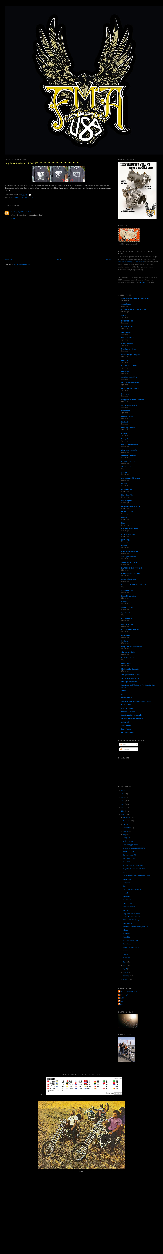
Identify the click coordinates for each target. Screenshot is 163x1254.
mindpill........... (126, 602)
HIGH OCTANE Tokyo (129, 529)
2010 (123, 811)
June (125, 962)
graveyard (126, 883)
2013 (123, 801)
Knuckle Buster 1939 (128, 366)
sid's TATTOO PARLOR (130, 678)
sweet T (125, 893)
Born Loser (125, 371)
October (126, 824)
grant (121, 1001)
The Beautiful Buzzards (129, 669)
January (126, 979)
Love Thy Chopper (128, 427)
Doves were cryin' (129, 907)
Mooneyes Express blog (129, 682)
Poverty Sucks (126, 698)
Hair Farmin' (127, 879)
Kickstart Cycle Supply (129, 461)
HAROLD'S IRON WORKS (131, 568)
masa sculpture (126, 500)
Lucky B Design (127, 416)
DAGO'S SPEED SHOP (130, 630)
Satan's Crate (126, 705)
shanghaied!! (126, 663)
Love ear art (125, 411)
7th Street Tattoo (127, 708)
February (126, 976)
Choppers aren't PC (129, 855)
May (125, 965)
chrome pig (127, 896)
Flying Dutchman (127, 732)
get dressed (27, 197)
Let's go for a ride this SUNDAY (134, 848)
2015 (123, 794)
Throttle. (124, 691)
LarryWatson (126, 729)
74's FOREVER (127, 624)
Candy (125, 886)
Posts (123, 745)
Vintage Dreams (127, 439)
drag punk (16, 197)
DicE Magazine (126, 489)
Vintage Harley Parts (129, 562)
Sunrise (124, 545)
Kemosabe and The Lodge (130, 574)
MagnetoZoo (126, 332)
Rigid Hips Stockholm (129, 450)
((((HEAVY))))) (128, 851)
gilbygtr (124, 472)
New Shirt (126, 937)
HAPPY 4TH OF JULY (131, 947)
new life (125, 872)
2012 (123, 804)
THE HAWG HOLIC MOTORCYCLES (136, 701)
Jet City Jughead (124, 995)
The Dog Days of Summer (132, 889)
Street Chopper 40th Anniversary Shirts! (136, 876)
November (127, 821)
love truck (126, 958)
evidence (126, 954)
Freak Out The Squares (129, 388)
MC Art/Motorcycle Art (130, 383)
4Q (122, 694)
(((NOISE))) (125, 540)
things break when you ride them (134, 869)
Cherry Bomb (127, 903)
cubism (125, 930)
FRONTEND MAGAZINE (131, 506)
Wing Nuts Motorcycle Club (131, 647)
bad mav (126, 910)
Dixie (123, 523)
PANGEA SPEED (127, 338)
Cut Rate (124, 641)
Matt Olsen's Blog (127, 512)
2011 (123, 808)
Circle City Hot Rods (128, 658)
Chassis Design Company (130, 354)
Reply (13, 218)
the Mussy (126, 933)
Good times (127, 944)
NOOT (123, 315)
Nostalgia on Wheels (128, 349)
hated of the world (128, 534)
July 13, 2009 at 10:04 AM (23, 212)
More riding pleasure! (130, 845)
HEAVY (124, 433)
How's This (127, 862)
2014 (123, 797)
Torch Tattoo (126, 725)
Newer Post (8, 259)
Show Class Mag (127, 495)
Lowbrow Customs (128, 712)
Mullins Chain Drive (128, 456)
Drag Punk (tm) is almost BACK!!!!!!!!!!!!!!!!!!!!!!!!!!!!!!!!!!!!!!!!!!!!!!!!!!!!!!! (42, 163)
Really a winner (128, 841)
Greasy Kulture (127, 343)
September (127, 828)
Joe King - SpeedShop (129, 377)
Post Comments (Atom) (22, 264)
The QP (121, 998)
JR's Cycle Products (128, 557)
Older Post (108, 259)
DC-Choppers (126, 635)
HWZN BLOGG (127, 321)
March (125, 972)
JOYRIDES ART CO (129, 405)
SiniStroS (124, 422)
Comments (124, 749)
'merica (125, 951)
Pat (12, 212)
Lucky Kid (126, 838)
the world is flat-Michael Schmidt (133, 585)
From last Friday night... (131, 940)
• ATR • (124, 484)
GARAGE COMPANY (129, 551)
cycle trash (125, 722)
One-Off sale (127, 900)
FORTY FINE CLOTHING (128, 992)
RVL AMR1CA (126, 618)
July (124, 835)
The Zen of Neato (127, 467)
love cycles (125, 394)
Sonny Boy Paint (127, 590)
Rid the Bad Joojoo (129, 858)
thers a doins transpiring (131, 920)
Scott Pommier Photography (131, 715)
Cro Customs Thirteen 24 (130, 478)
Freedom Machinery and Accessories (131, 262)
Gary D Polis (127, 923)
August (126, 831)
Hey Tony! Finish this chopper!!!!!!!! (135, 927)
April (125, 969)
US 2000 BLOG (127, 326)
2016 (123, 790)
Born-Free (125, 360)
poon (120, 1004)
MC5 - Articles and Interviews (132, 718)
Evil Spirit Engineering (129, 444)
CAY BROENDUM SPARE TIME (133, 310)
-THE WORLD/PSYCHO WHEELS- (135, 298)
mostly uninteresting (128, 579)
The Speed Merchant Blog (130, 675)
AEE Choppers (126, 304)
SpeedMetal (125, 613)
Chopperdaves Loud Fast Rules (132, 399)
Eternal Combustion (128, 596)
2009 (123, 814)
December (127, 817)
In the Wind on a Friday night (133, 865)
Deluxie (124, 517)
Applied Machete (127, 607)
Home (58, 259)
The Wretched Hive (128, 652)
